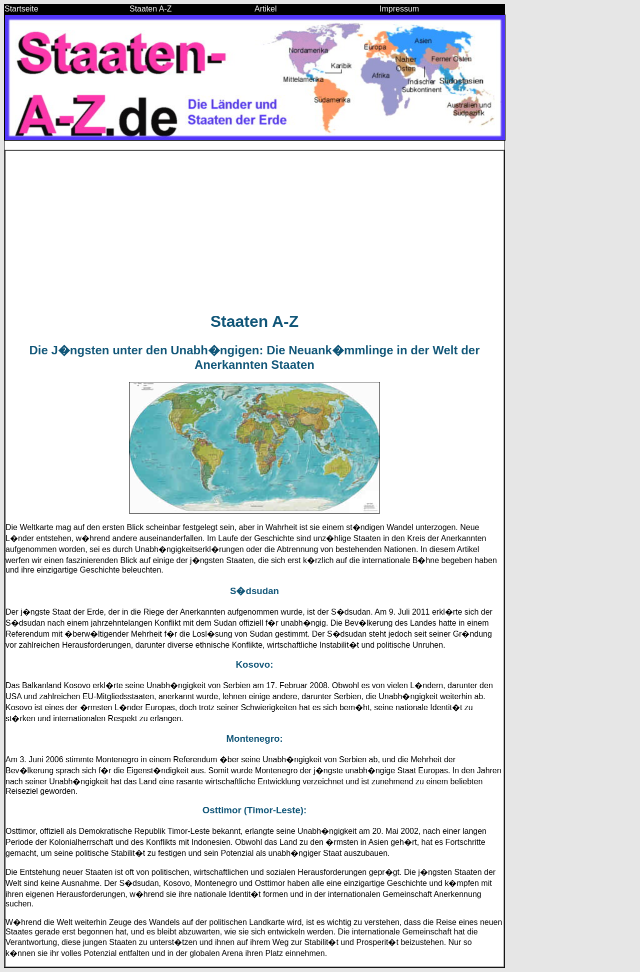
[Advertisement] (255, 231)
